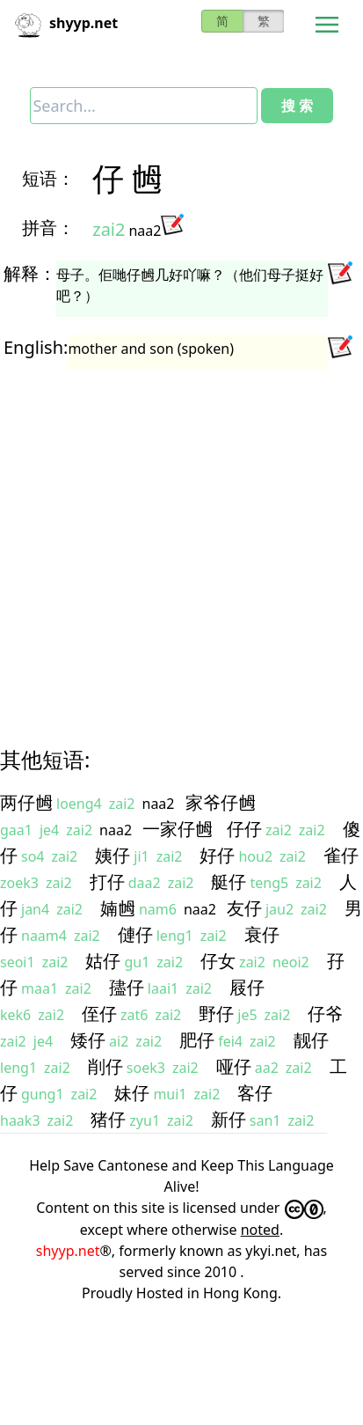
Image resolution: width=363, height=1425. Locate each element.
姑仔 (102, 961)
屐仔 (247, 987)
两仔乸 (26, 802)
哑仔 (233, 1066)
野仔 (216, 1013)
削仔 (105, 1066)
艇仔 (228, 881)
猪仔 (108, 1119)
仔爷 (325, 1013)
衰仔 (262, 934)
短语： (48, 178)
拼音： (48, 227)
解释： (30, 273)
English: (36, 347)
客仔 (254, 1093)
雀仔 (341, 855)
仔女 (218, 961)
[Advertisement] (165, 542)
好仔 (217, 855)
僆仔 (135, 934)
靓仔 (311, 1040)
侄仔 (99, 1013)
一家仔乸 (177, 829)
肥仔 (196, 1040)
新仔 (228, 1119)
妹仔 (131, 1093)
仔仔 (244, 829)
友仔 (244, 908)
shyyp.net (68, 1250)
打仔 (107, 881)
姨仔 (112, 855)
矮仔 (87, 1040)
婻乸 (117, 908)
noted (260, 1229)
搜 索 (297, 105)
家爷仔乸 (220, 802)
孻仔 (126, 987)
